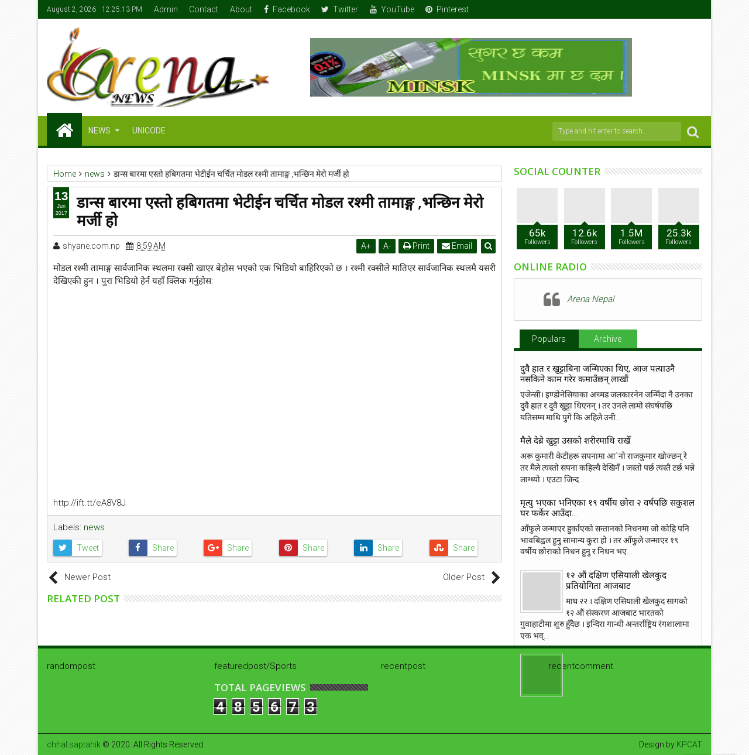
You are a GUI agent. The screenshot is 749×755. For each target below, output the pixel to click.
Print (416, 245)
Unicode (149, 130)
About (241, 9)
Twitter (339, 9)
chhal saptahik (74, 744)
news (94, 527)
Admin (166, 9)
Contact (203, 9)
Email (457, 245)
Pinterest (447, 9)
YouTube (392, 9)
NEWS (99, 130)
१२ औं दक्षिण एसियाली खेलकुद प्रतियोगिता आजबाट (616, 580)
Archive (607, 339)
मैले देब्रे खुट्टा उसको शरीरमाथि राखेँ (575, 440)
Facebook (287, 9)
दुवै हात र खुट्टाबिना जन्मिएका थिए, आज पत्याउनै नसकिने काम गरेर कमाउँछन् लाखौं (597, 374)
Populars (549, 339)
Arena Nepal (590, 299)
